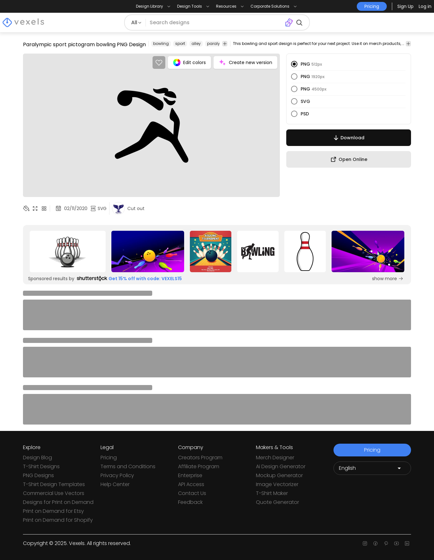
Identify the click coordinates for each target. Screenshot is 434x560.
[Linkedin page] (407, 543)
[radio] (294, 64)
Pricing (109, 457)
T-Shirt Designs (41, 466)
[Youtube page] (396, 543)
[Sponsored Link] (67, 251)
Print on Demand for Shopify (58, 520)
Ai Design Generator (280, 466)
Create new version (245, 62)
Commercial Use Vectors (53, 493)
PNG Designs (38, 475)
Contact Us (192, 493)
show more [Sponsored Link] (387, 278)
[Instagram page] (365, 543)
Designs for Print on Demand (58, 502)
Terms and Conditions (128, 466)
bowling (161, 43)
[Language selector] (372, 468)
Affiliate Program (198, 466)
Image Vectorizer (277, 484)
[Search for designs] (215, 22)
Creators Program (200, 457)
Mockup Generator (279, 475)
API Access (191, 484)
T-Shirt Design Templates (54, 484)
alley (196, 43)
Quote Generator (277, 502)
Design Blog (37, 457)
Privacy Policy (117, 475)
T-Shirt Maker (272, 493)
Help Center (115, 484)
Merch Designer (275, 457)
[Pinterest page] (386, 543)
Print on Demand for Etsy (53, 511)
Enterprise (190, 475)
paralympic (218, 43)
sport (180, 43)
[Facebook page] (375, 543)
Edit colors (189, 62)
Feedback (190, 502)
